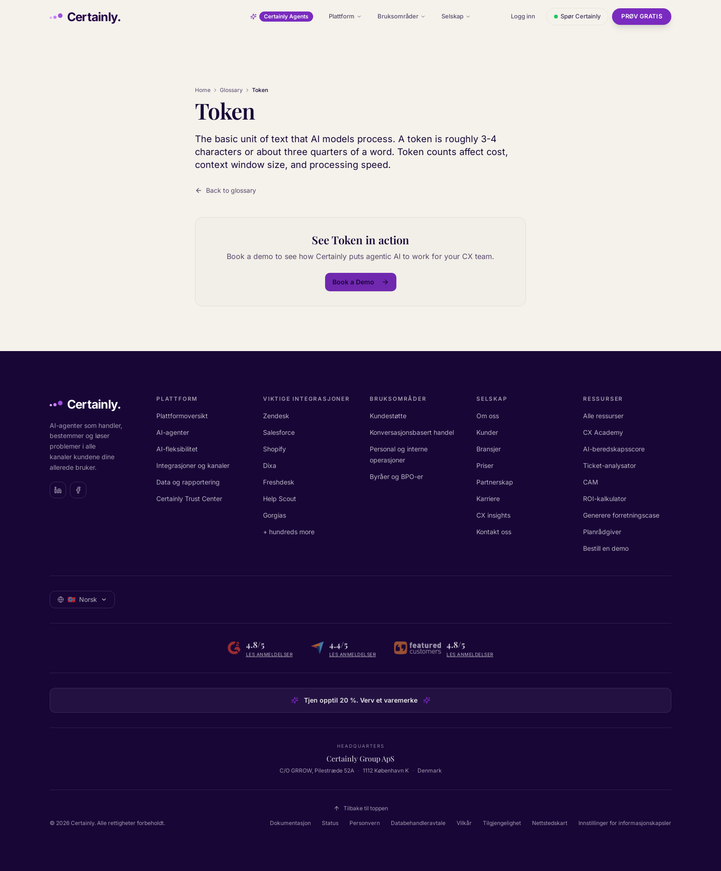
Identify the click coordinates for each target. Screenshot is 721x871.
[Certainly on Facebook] (78, 490)
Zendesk (276, 416)
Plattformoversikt (182, 416)
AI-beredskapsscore (614, 449)
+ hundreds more (289, 532)
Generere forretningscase (621, 515)
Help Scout (279, 498)
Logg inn (523, 16)
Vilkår (464, 822)
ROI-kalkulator (604, 498)
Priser (484, 465)
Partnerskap (494, 482)
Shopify (274, 449)
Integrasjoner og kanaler (192, 465)
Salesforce (279, 432)
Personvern (364, 822)
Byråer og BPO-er (396, 476)
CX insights (493, 515)
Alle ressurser (603, 416)
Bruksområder (402, 16)
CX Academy (603, 432)
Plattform (345, 16)
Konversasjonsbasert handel (412, 432)
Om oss (487, 416)
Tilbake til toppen (360, 808)
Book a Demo (360, 282)
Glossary (231, 90)
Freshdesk (278, 482)
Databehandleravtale (418, 822)
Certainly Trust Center (189, 498)
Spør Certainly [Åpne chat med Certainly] (577, 16)
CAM (590, 482)
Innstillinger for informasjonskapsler (624, 822)
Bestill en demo (606, 548)
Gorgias (274, 515)
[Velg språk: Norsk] (82, 599)
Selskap (456, 16)
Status (330, 822)
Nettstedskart (549, 822)
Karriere (488, 498)
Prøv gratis (641, 16)
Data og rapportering (188, 482)
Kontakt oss (493, 532)
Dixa (269, 465)
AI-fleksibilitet (177, 449)
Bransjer (488, 449)
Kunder (487, 432)
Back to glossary (225, 190)
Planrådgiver (602, 532)
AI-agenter (172, 432)
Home (203, 90)
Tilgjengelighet (502, 822)
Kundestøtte (388, 416)
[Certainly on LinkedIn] (58, 490)
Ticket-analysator (609, 465)
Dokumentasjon (290, 822)
